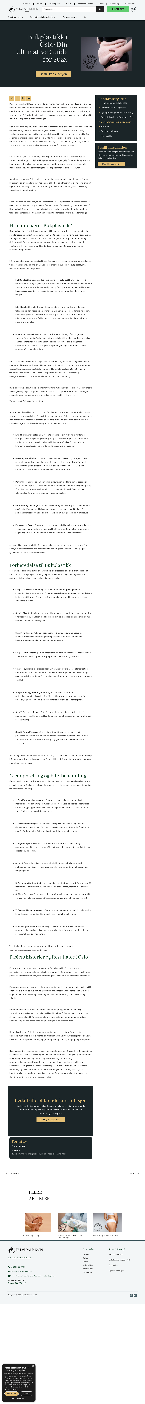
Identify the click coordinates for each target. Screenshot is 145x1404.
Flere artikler (106, 136)
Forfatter (105, 126)
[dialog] (19, 1383)
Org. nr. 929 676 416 (17, 1283)
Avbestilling (114, 4)
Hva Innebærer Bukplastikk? (114, 103)
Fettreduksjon (70, 17)
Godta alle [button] (11, 1393)
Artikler (39, 4)
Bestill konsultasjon (109, 131)
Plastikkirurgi (15, 17)
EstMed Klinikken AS (19, 1257)
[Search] (69, 9)
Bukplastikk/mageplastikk (119, 1260)
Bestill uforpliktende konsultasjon (116, 122)
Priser (101, 4)
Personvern (87, 1272)
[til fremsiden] (23, 9)
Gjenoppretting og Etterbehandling (117, 112)
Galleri (68, 4)
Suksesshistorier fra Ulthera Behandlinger (70, 1237)
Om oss (26, 4)
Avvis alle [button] (26, 1393)
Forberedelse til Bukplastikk (113, 107)
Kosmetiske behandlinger (43, 17)
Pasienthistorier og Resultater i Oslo (117, 117)
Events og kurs (54, 4)
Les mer (18, 1389)
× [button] (33, 1366)
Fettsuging (113, 1265)
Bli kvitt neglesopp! (31, 1236)
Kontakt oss (129, 4)
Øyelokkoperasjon (116, 1270)
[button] (88, 17)
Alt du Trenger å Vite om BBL (105, 1236)
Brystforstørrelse (116, 1254)
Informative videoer (85, 4)
